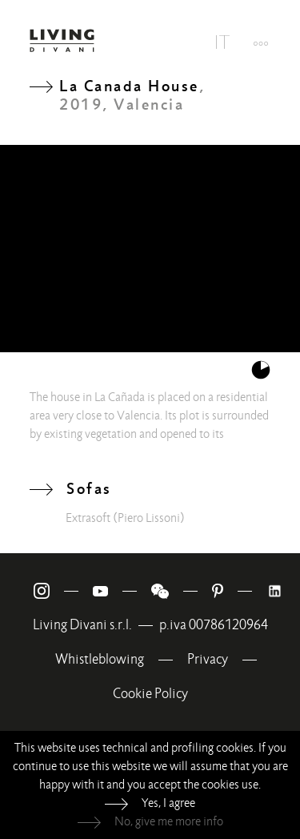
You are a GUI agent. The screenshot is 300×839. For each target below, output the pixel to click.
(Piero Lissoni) (149, 518)
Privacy (207, 659)
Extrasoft (88, 518)
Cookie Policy (150, 693)
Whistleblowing (99, 659)
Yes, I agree (168, 803)
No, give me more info (168, 821)
